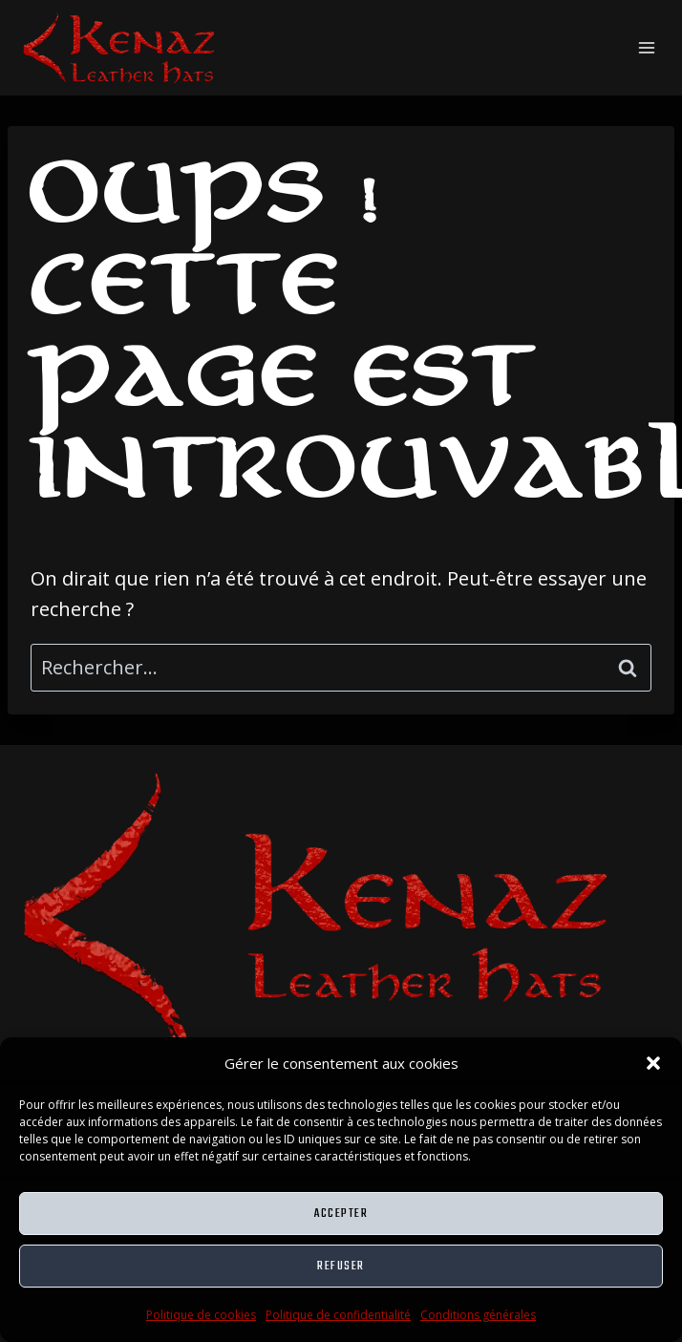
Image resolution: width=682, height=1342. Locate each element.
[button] (653, 1063)
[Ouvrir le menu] (646, 47)
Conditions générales (478, 1315)
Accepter (341, 1214)
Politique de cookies (201, 1315)
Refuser (341, 1266)
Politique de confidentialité (338, 1315)
